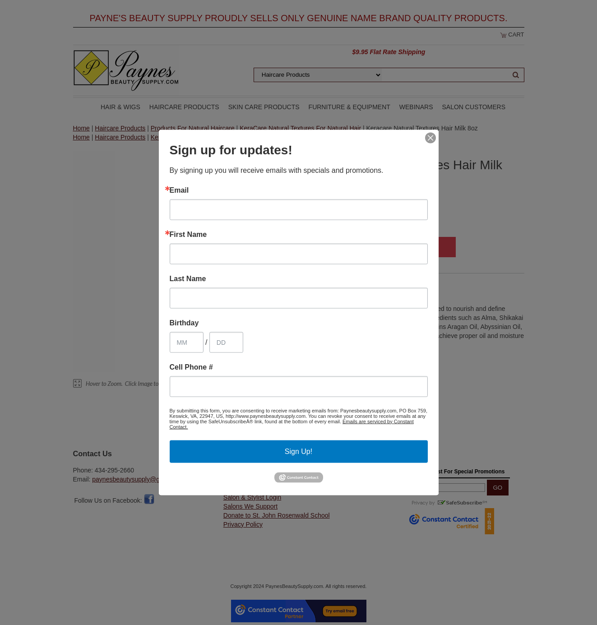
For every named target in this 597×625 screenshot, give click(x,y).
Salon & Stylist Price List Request (270, 488)
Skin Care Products (264, 107)
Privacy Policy (243, 524)
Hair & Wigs (120, 107)
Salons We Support (250, 506)
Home (81, 128)
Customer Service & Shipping (264, 470)
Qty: (309, 248)
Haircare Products (184, 107)
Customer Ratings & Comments (267, 479)
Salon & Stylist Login (252, 497)
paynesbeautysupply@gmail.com (138, 479)
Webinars (416, 107)
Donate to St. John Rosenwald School (276, 515)
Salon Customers (474, 107)
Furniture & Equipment (349, 107)
